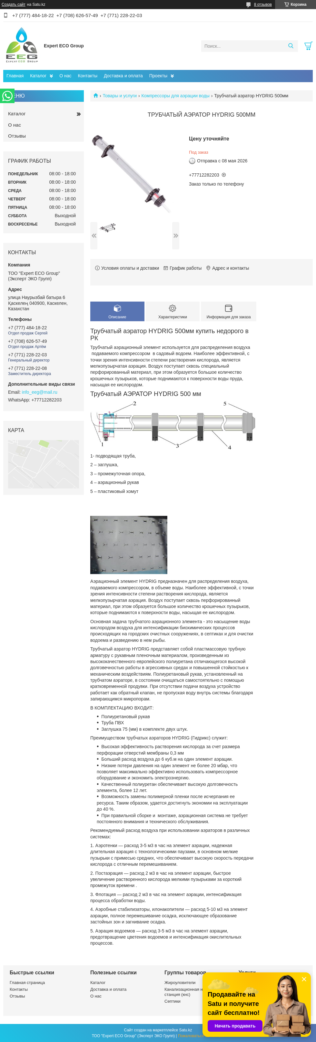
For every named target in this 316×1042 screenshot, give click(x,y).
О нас (65, 75)
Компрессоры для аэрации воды (176, 95)
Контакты (87, 75)
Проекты (158, 75)
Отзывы (17, 136)
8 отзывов (263, 4)
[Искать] (290, 46)
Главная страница (27, 982)
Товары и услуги (120, 95)
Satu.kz (185, 1030)
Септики (172, 1001)
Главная (15, 75)
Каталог (38, 75)
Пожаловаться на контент (201, 1036)
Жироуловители (179, 982)
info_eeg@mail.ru (39, 392)
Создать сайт (13, 4)
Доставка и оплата (123, 75)
